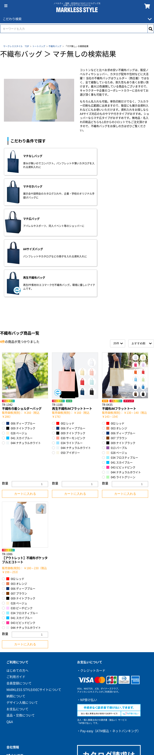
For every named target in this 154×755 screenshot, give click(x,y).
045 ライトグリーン (120, 386)
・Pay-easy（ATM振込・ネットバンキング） (108, 639)
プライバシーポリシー (24, 677)
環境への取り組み (21, 683)
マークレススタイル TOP (16, 46)
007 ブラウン (116, 346)
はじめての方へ (17, 579)
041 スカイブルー (19, 346)
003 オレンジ (116, 337)
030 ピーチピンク (19, 516)
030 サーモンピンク (70, 346)
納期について (15, 604)
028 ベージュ (16, 342)
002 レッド (65, 332)
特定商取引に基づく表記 (23, 670)
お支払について (17, 617)
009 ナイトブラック (20, 337)
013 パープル (116, 356)
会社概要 (14, 664)
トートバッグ (38, 46)
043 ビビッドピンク (120, 376)
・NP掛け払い (87, 608)
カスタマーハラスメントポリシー (32, 689)
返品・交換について (20, 624)
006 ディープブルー (20, 332)
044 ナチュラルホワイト (23, 351)
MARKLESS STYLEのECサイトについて (33, 598)
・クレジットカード (91, 579)
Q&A (9, 630)
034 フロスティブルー (122, 366)
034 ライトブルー (69, 351)
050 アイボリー (68, 361)
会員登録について (19, 592)
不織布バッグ (54, 46)
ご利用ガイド (15, 585)
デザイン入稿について (22, 611)
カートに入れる (25, 402)
